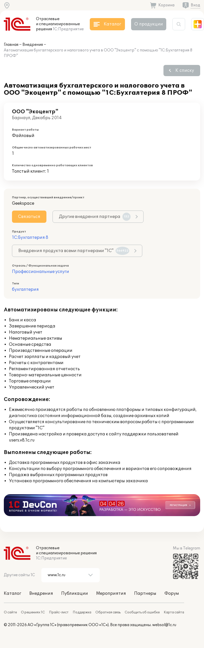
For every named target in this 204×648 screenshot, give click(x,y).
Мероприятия (111, 593)
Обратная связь (108, 612)
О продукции (148, 24)
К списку (184, 70)
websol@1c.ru (164, 625)
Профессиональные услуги (40, 271)
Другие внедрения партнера (95, 217)
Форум (171, 593)
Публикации (74, 593)
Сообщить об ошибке (142, 612)
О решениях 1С (33, 612)
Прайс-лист (59, 612)
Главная (11, 45)
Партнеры (145, 593)
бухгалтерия (25, 289)
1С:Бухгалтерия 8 (30, 237)
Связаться (29, 216)
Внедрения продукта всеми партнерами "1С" (73, 251)
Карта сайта (174, 612)
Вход (195, 5)
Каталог (12, 593)
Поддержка (82, 612)
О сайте (10, 612)
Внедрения (32, 45)
